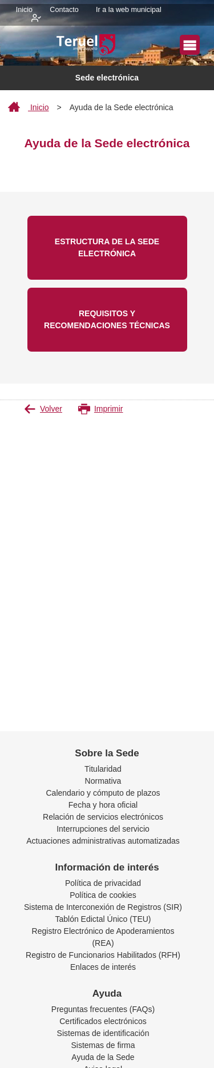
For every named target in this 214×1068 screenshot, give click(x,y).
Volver (43, 409)
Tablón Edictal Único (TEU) (103, 919)
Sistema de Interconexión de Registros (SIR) (103, 907)
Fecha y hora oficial (103, 804)
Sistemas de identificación (103, 1033)
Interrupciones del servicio (103, 828)
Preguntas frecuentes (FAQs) (103, 1009)
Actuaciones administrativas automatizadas (102, 840)
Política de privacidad (103, 883)
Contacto (64, 9)
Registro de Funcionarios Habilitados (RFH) (103, 955)
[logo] (88, 46)
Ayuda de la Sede (102, 1057)
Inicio (24, 9)
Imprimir (100, 409)
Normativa (103, 780)
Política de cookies (103, 895)
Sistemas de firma (103, 1045)
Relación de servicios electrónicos (103, 816)
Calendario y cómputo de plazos (103, 792)
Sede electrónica (107, 77)
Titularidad (103, 768)
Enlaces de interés (103, 967)
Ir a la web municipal (128, 9)
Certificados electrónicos (103, 1021)
